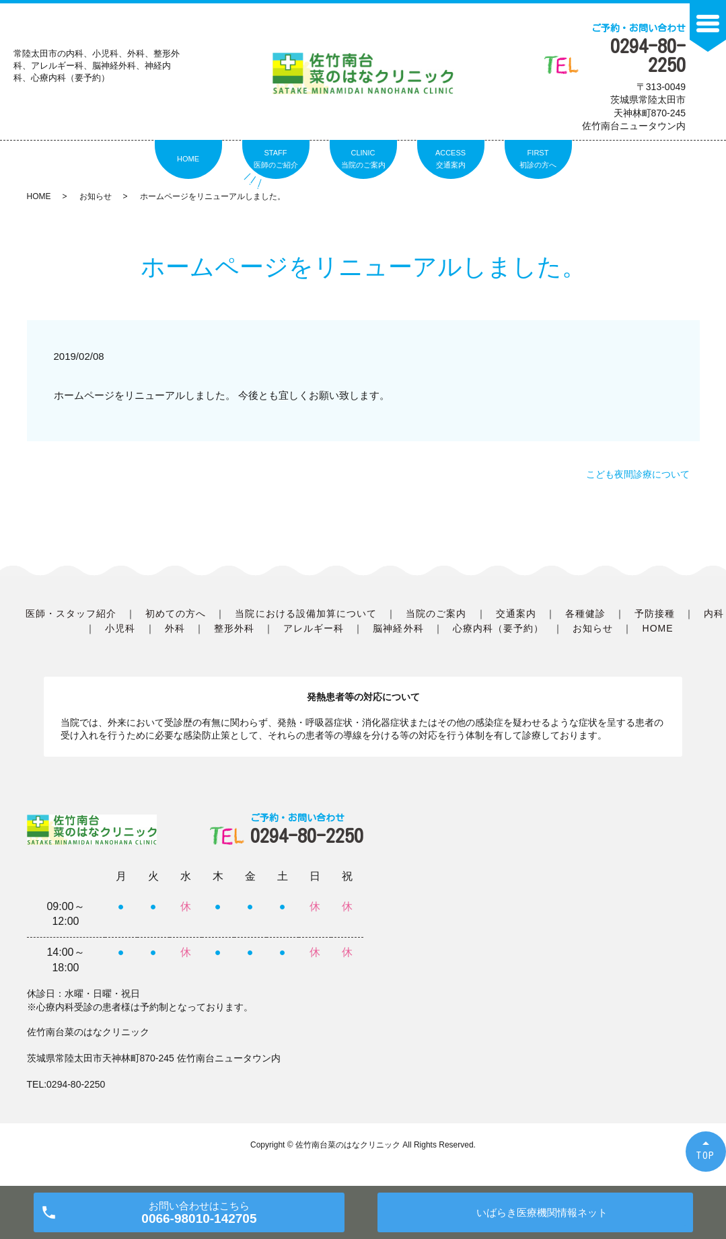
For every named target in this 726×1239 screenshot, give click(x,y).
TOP (705, 1155)
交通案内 (516, 613)
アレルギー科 (313, 628)
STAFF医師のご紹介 (276, 159)
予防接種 (654, 613)
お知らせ (95, 196)
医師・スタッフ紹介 (71, 613)
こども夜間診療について (638, 474)
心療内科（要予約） (498, 628)
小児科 (120, 628)
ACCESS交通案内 (450, 159)
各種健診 (585, 613)
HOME (188, 159)
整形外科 (234, 628)
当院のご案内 (436, 613)
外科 (175, 628)
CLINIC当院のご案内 (363, 159)
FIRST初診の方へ (537, 159)
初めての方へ (175, 613)
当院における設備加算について (306, 613)
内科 (714, 613)
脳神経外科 (398, 628)
